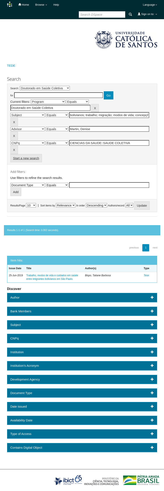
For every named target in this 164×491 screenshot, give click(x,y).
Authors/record (116, 205)
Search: (14, 88)
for (11, 95)
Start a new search (26, 158)
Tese (146, 275)
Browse (41, 4)
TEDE (11, 65)
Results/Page (17, 205)
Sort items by (47, 205)
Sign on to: (147, 14)
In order (80, 205)
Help (56, 4)
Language (150, 4)
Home (23, 4)
